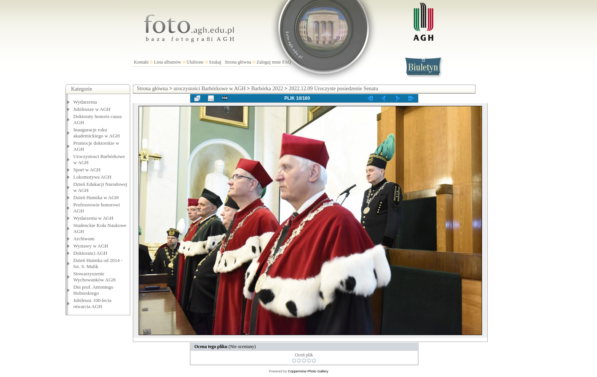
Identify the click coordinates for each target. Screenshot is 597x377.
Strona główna (238, 62)
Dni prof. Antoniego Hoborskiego (93, 290)
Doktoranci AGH (90, 253)
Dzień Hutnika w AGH (96, 197)
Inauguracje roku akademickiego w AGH (96, 133)
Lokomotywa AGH (92, 177)
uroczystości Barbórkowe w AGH (210, 88)
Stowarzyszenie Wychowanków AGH (94, 277)
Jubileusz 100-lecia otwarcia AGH (92, 303)
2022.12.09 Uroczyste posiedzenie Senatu (333, 88)
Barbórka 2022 (267, 88)
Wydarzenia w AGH (93, 218)
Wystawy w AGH (91, 246)
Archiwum (84, 238)
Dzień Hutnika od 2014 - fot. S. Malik (98, 263)
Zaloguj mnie (269, 62)
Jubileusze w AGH (92, 109)
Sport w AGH (87, 170)
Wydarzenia (85, 102)
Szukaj (215, 62)
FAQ (286, 62)
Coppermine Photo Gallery (308, 371)
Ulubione (195, 62)
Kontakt (141, 62)
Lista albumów (167, 62)
